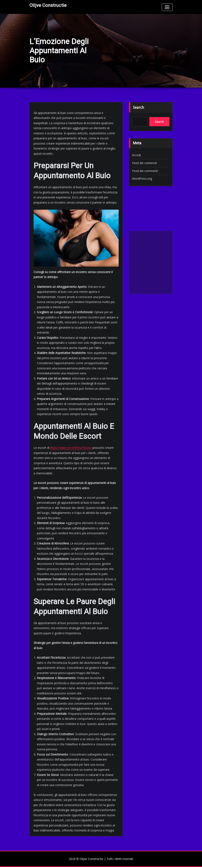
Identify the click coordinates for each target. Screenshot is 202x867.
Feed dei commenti (145, 171)
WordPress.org (142, 179)
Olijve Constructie (48, 5)
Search (138, 107)
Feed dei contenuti (144, 163)
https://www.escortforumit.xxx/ (71, 448)
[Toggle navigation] (167, 7)
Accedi (136, 155)
